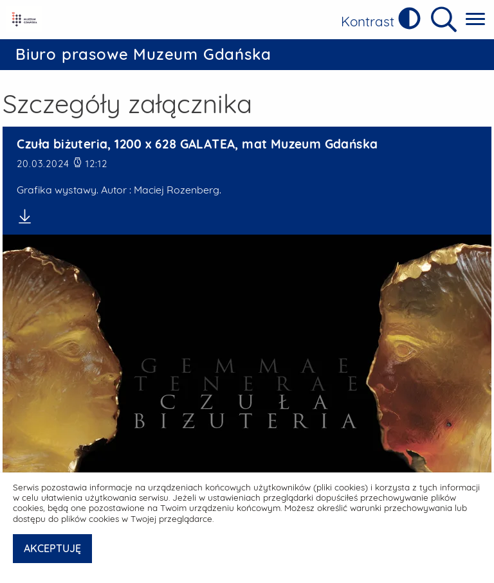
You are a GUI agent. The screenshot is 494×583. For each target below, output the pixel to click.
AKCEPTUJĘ (52, 548)
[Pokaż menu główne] (475, 19)
